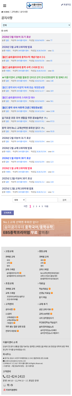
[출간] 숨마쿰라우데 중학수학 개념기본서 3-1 (23, 57)
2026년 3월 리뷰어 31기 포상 (16, 36)
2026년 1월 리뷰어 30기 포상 (16, 158)
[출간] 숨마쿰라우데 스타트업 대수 (18, 97)
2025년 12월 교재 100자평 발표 (17, 188)
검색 (64, 199)
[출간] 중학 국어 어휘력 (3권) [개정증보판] (22, 107)
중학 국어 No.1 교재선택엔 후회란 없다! (21, 127)
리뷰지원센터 (11, 389)
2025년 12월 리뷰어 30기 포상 (17, 178)
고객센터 (15, 11)
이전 (25, 206)
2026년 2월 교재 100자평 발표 (17, 148)
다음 (46, 206)
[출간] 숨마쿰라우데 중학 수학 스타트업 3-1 (23, 67)
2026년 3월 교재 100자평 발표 (17, 46)
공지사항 (24, 11)
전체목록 (7, 212)
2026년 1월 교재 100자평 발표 (17, 168)
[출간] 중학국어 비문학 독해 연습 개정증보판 (23, 87)
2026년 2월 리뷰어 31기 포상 (16, 138)
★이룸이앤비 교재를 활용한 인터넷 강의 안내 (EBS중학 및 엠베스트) (35, 77)
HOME (6, 11)
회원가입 (66, 4)
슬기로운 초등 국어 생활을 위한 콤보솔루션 (22, 117)
